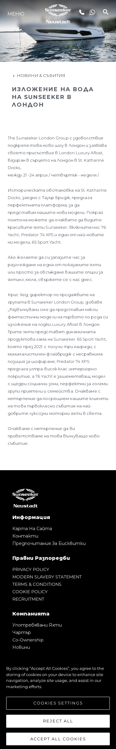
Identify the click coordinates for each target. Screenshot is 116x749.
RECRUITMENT (28, 599)
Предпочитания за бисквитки (49, 543)
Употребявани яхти (37, 625)
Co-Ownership (27, 640)
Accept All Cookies (58, 740)
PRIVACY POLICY (30, 569)
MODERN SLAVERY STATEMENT (47, 577)
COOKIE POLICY (30, 591)
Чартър (21, 632)
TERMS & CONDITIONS (37, 584)
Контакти (25, 536)
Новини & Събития (38, 75)
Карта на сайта (32, 528)
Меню (15, 14)
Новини (21, 647)
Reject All (58, 722)
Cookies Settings (58, 705)
